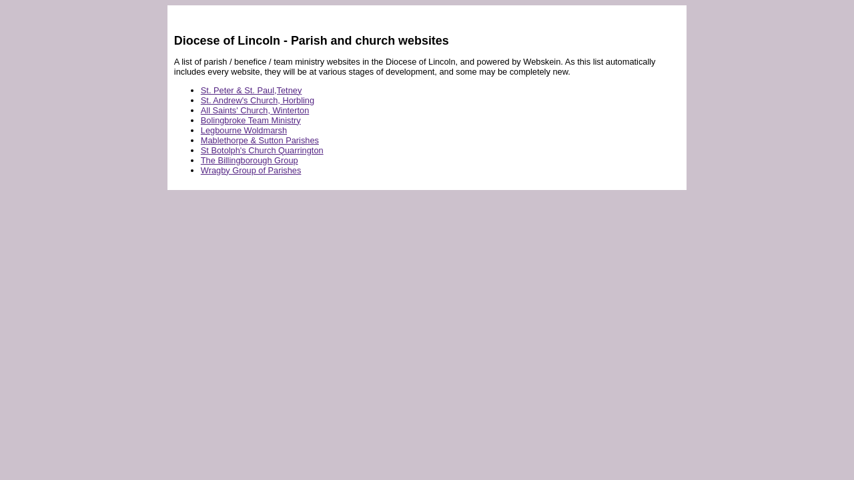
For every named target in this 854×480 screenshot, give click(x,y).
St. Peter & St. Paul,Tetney (251, 90)
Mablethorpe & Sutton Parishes (260, 140)
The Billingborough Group (249, 160)
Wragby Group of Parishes (251, 170)
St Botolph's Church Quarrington (262, 150)
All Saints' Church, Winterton (255, 110)
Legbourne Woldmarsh (244, 130)
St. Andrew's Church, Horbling (257, 100)
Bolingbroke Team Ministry (251, 120)
